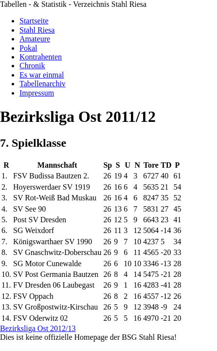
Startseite (34, 21)
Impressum (36, 93)
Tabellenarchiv (42, 83)
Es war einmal (41, 75)
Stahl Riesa (36, 30)
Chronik (32, 65)
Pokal (28, 48)
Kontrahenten (40, 57)
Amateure (34, 39)
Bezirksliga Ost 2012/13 (38, 328)
